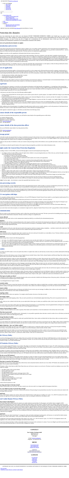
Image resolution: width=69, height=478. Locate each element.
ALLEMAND (34, 457)
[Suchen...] (6, 11)
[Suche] (1, 13)
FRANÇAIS (34, 462)
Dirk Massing (17, 28)
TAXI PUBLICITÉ (34, 445)
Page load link (4, 468)
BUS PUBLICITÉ (34, 446)
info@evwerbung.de (13, 1)
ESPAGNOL (34, 460)
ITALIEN (34, 461)
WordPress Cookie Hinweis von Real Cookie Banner (12, 469)
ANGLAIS (34, 458)
